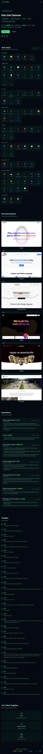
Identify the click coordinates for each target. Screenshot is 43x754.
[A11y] (18, 94)
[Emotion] (18, 101)
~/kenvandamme (5, 2)
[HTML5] (25, 57)
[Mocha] (11, 136)
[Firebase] (25, 112)
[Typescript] (4, 57)
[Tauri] (39, 68)
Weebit (8, 25)
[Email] (7, 36)
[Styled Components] (11, 94)
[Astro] (18, 76)
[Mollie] (25, 182)
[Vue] (4, 76)
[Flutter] (32, 76)
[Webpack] (25, 147)
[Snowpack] (11, 154)
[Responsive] (25, 94)
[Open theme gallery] (40, 751)
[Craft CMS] (4, 164)
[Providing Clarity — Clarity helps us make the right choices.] (21, 295)
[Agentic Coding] (4, 200)
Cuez (24, 25)
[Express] (32, 175)
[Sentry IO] (25, 175)
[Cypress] (32, 129)
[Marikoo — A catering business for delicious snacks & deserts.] (21, 357)
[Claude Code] (11, 200)
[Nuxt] (39, 76)
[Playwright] (4, 129)
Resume (5, 31)
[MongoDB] (11, 112)
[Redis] (4, 119)
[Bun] (32, 147)
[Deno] (39, 147)
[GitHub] (2, 36)
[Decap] (18, 164)
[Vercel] (11, 175)
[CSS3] (18, 57)
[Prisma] (11, 119)
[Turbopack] (18, 147)
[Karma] (4, 136)
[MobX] (39, 112)
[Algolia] (39, 182)
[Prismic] (25, 164)
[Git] (4, 175)
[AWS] (4, 189)
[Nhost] (18, 119)
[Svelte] (25, 68)
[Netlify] (11, 189)
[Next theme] (37, 751)
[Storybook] (25, 129)
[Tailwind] (4, 94)
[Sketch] (11, 182)
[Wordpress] (32, 164)
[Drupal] (11, 164)
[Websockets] (18, 175)
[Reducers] (32, 112)
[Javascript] (11, 57)
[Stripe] (32, 182)
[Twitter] (4, 36)
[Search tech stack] (36, 48)
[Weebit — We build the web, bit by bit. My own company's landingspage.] (21, 326)
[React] (4, 68)
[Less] (11, 101)
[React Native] (11, 68)
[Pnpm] (11, 147)
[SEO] (18, 182)
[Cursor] (18, 200)
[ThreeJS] (18, 189)
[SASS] (4, 101)
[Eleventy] (11, 76)
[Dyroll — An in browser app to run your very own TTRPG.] (21, 234)
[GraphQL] (32, 57)
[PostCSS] (32, 94)
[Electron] (25, 76)
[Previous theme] (24, 751)
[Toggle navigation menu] (40, 2)
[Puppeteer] (11, 129)
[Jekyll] (11, 83)
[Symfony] (25, 189)
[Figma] (4, 182)
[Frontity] (4, 83)
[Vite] (4, 147)
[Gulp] (4, 154)
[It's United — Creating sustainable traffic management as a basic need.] (21, 387)
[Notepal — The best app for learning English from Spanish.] (21, 264)
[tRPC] (18, 112)
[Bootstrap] (39, 94)
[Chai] (39, 129)
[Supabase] (4, 112)
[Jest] (18, 129)
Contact (14, 31)
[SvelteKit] (32, 68)
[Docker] (39, 175)
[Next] (18, 68)
